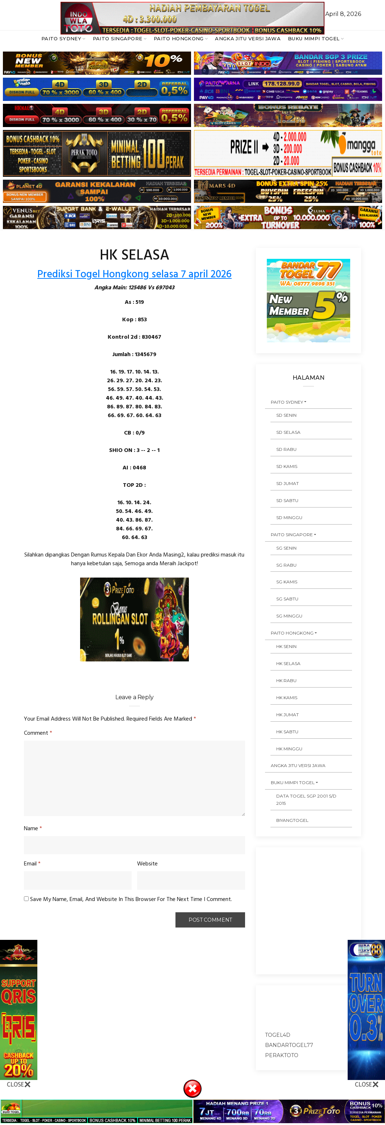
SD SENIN (286, 415)
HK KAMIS (286, 697)
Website (147, 864)
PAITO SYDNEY (61, 38)
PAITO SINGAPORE (117, 38)
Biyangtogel (292, 820)
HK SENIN (286, 646)
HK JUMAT (287, 714)
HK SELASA (288, 663)
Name (33, 828)
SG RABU (286, 565)
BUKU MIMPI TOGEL (313, 38)
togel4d (277, 1035)
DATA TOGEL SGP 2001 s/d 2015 (306, 799)
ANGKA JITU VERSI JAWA (248, 38)
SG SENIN (286, 548)
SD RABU (286, 449)
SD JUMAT (287, 483)
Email (32, 864)
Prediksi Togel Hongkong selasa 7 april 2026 (134, 274)
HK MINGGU (289, 748)
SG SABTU (287, 599)
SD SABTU (287, 500)
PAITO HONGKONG (179, 38)
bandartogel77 (289, 1045)
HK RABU (286, 680)
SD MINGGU (289, 517)
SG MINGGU (289, 616)
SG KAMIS (286, 581)
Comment (38, 733)
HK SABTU (287, 731)
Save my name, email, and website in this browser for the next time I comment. (131, 899)
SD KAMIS (286, 466)
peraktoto (281, 1055)
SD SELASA (288, 432)
